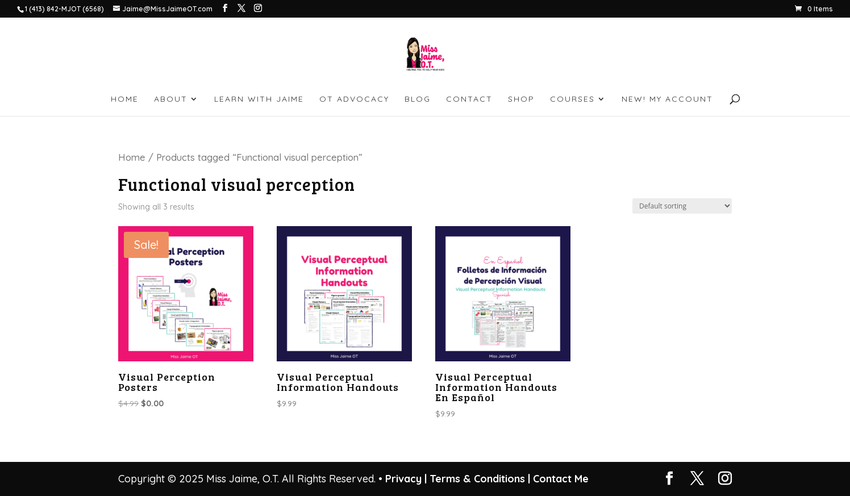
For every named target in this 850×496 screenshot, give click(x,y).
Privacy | (406, 478)
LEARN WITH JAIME (259, 99)
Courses (572, 99)
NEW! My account (667, 99)
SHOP (521, 99)
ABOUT (171, 99)
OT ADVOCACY (354, 99)
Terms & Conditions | (480, 478)
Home (131, 157)
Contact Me (559, 478)
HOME (125, 99)
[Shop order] (682, 206)
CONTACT (469, 99)
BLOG (418, 99)
